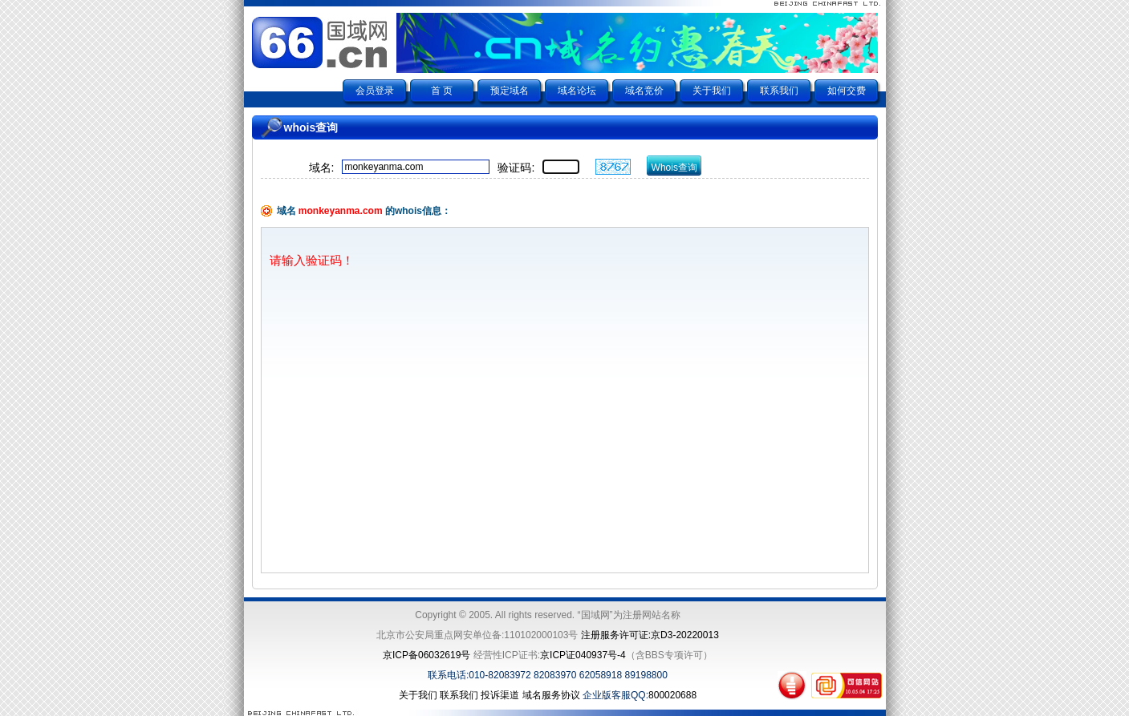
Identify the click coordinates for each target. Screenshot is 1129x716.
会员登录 (374, 90)
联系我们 (779, 90)
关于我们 (711, 90)
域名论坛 (577, 90)
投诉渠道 (500, 695)
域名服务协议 (551, 695)
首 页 (442, 90)
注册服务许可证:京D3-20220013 (650, 635)
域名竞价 (644, 90)
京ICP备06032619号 (426, 655)
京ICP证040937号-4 (583, 655)
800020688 (672, 695)
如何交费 (846, 90)
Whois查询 (674, 167)
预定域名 (509, 90)
